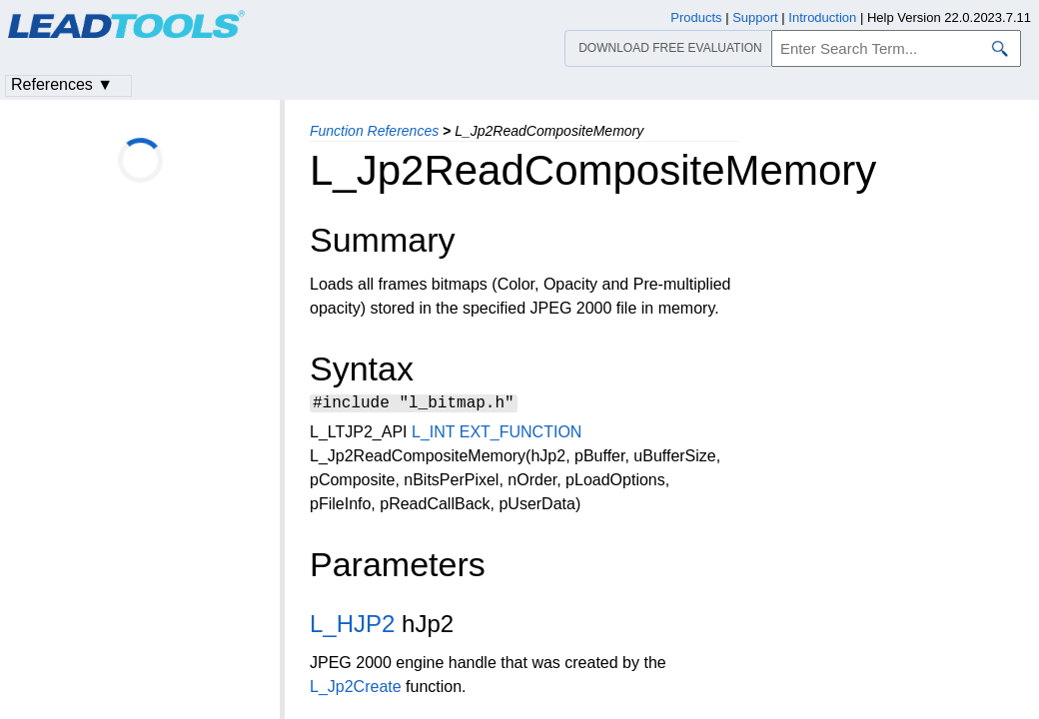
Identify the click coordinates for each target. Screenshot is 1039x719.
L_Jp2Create (356, 689)
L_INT (433, 434)
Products (695, 17)
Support (755, 17)
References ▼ (62, 84)
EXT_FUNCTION (521, 434)
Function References (374, 131)
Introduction (822, 17)
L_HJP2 (352, 626)
